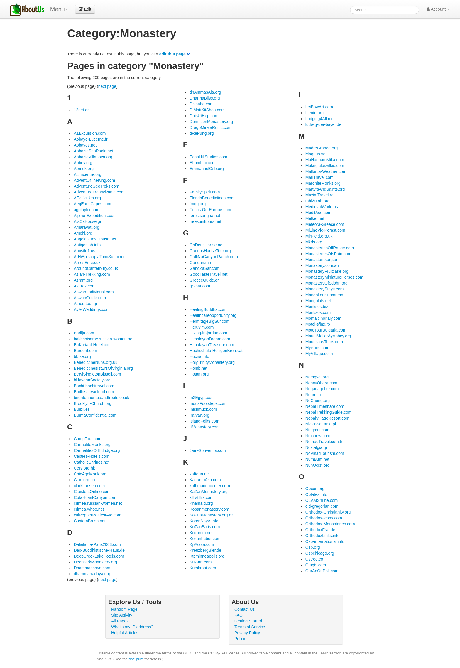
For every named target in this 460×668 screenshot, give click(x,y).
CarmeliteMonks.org (92, 444)
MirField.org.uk (319, 236)
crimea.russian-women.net (98, 503)
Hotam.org (199, 374)
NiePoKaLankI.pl (320, 424)
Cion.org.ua (84, 479)
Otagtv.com (315, 565)
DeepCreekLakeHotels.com (99, 556)
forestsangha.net (205, 215)
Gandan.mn (200, 262)
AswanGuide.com (90, 297)
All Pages (119, 621)
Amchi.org (83, 233)
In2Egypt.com (202, 397)
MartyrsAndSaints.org (325, 189)
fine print (136, 659)
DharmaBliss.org (205, 98)
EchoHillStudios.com (208, 156)
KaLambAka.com (205, 479)
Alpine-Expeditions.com (95, 215)
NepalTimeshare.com (324, 406)
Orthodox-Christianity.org (328, 512)
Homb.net (198, 368)
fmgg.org (198, 203)
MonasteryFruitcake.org (327, 271)
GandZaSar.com (204, 268)
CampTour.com (87, 438)
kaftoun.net (200, 474)
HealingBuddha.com (208, 309)
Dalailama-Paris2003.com (97, 544)
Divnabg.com (202, 104)
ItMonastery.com (204, 427)
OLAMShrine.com (321, 500)
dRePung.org (202, 133)
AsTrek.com (84, 286)
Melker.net (314, 218)
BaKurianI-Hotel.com (92, 344)
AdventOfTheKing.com (94, 180)
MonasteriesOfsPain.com (328, 253)
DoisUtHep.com (204, 115)
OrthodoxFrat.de (320, 529)
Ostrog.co (314, 559)
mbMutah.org (317, 200)
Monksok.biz (316, 306)
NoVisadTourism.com (324, 453)
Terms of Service (249, 627)
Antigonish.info (87, 245)
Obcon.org (314, 488)
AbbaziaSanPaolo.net (93, 151)
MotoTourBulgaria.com (325, 330)
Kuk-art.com (201, 562)
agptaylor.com (86, 209)
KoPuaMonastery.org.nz (211, 515)
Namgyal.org (317, 377)
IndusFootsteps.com (208, 403)
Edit (85, 9)
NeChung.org (317, 400)
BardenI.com (85, 350)
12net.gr (81, 109)
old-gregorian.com (322, 506)
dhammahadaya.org (92, 573)
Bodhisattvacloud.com (94, 391)
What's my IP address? (132, 627)
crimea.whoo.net (89, 509)
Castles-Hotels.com (91, 456)
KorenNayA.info (204, 521)
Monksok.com (318, 312)
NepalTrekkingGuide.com (328, 412)
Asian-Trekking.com (92, 274)
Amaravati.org (86, 227)
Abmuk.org (84, 168)
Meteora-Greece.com (324, 224)
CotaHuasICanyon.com (95, 497)
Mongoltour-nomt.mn (324, 294)
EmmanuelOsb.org (207, 168)
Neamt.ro (313, 394)
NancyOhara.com (321, 383)
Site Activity (121, 615)
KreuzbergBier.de (205, 550)
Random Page (124, 609)
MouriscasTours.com (324, 341)
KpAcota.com (202, 544)
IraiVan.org (199, 415)
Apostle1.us (84, 250)
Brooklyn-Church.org (92, 403)
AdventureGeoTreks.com (96, 186)
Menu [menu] (59, 9)
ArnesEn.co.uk (87, 262)
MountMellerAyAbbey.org (328, 336)
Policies (241, 638)
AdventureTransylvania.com (99, 192)
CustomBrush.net (89, 521)
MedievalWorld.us (321, 206)
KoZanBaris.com (205, 526)
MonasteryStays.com (324, 289)
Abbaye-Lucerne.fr (90, 139)
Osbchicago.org (319, 553)
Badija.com (84, 333)
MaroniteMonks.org (323, 183)
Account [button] (438, 9)
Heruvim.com (202, 327)
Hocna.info (199, 356)
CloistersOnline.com (92, 491)
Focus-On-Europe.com (210, 209)
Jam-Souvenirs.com (208, 450)
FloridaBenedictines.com (212, 198)
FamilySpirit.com (205, 192)
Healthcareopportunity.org (213, 315)
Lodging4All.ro (318, 118)
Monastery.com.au (322, 265)
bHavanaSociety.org (92, 380)
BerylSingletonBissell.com (97, 374)
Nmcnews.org (318, 435)
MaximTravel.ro (319, 195)
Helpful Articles (124, 632)
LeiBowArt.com (319, 107)
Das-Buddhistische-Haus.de (99, 550)
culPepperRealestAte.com (97, 515)
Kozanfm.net (201, 532)
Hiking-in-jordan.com (208, 333)
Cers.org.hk (84, 468)
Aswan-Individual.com (94, 292)
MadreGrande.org (321, 148)
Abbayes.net (85, 145)
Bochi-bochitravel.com (94, 385)
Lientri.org (314, 112)
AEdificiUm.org (87, 198)
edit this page (172, 54)
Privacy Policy (247, 632)
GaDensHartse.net (207, 245)
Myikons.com (317, 347)
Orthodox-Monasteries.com (330, 523)
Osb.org (312, 547)
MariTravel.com (319, 177)
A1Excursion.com (90, 133)
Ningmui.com (317, 430)
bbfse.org (82, 356)
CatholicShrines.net (91, 462)
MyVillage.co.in (319, 353)
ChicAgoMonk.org (90, 474)
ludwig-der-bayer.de (323, 124)
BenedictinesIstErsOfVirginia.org (103, 368)
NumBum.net (317, 459)
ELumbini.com (203, 162)
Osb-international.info (324, 541)
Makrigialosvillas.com (324, 165)
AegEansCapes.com (92, 203)
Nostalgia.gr (316, 447)
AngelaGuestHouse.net (95, 239)
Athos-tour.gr (85, 303)
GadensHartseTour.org (210, 250)
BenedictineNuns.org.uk (95, 362)
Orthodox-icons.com (323, 518)
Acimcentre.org (87, 174)
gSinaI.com (200, 286)
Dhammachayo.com (92, 568)
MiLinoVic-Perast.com (325, 230)
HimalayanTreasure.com (212, 344)
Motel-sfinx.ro (317, 324)
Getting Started (248, 621)
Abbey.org (83, 162)
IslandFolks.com (204, 421)
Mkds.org (313, 242)
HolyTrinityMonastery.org (212, 362)
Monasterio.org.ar (321, 259)
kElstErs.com (202, 497)
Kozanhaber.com (205, 538)
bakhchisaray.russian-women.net (103, 338)
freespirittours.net (205, 221)
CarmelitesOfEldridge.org (97, 450)
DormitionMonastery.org (211, 121)
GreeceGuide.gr (204, 280)
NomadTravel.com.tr (323, 441)
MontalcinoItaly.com (323, 318)
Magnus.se (315, 154)
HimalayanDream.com (210, 338)
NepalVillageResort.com (327, 418)
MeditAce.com (318, 212)
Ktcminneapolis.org (207, 556)
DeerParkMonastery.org (95, 562)
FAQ (238, 615)
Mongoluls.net (318, 300)
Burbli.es (81, 409)
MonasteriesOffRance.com (329, 247)
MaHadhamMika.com (324, 159)
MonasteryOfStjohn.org (326, 283)
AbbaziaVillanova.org (93, 156)
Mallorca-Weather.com (325, 171)
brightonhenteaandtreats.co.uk (101, 397)
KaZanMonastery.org (209, 491)
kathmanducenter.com (210, 485)
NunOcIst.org (317, 465)
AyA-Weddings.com (91, 309)
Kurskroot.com (203, 568)
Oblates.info (316, 494)
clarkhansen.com (89, 485)
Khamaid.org (201, 503)
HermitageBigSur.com (209, 321)
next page (107, 86)
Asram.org (83, 280)
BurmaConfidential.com (95, 415)
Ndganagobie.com (322, 388)
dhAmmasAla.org (205, 92)
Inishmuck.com (203, 409)
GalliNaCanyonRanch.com (214, 256)
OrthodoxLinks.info (322, 535)
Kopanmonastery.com (209, 509)
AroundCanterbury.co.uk (96, 268)
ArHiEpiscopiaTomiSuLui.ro (99, 256)
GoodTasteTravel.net (208, 274)
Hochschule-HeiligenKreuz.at (216, 350)
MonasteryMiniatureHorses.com (334, 277)
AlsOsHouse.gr (87, 221)
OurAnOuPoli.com (322, 570)
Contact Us (244, 609)
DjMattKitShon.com (207, 109)
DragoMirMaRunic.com (210, 127)
